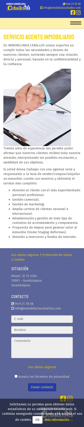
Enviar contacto (42, 387)
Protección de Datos (57, 255)
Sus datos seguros (25, 255)
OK (37, 420)
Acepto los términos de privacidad (42, 377)
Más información (57, 420)
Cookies (19, 260)
